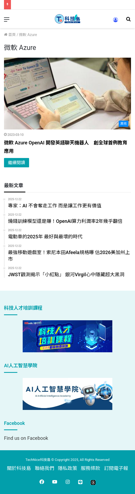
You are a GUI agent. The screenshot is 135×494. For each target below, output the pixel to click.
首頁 (10, 35)
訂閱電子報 (116, 468)
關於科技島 (19, 468)
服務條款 (90, 468)
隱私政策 (67, 468)
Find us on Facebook (26, 438)
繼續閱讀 (16, 162)
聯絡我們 (44, 468)
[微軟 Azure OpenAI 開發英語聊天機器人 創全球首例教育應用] (67, 93)
